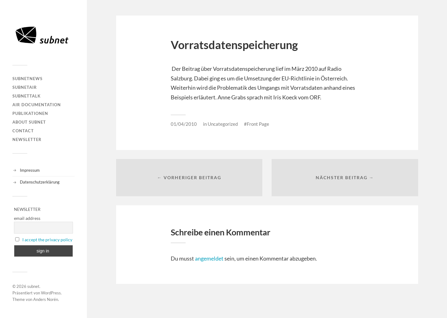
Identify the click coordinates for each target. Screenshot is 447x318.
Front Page (258, 124)
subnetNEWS (27, 78)
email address (27, 218)
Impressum (30, 170)
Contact (23, 130)
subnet (33, 286)
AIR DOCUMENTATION (36, 104)
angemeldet (209, 258)
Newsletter (27, 139)
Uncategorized (223, 124)
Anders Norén (45, 299)
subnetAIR (24, 87)
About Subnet (29, 122)
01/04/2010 (184, 124)
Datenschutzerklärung (40, 181)
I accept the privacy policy (47, 239)
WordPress (51, 292)
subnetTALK (26, 95)
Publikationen (30, 113)
